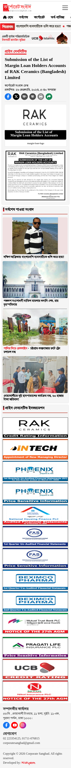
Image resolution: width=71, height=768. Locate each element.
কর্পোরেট (39, 17)
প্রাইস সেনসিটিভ (16, 51)
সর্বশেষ (23, 17)
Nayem (28, 763)
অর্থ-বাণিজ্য (57, 17)
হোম (10, 17)
